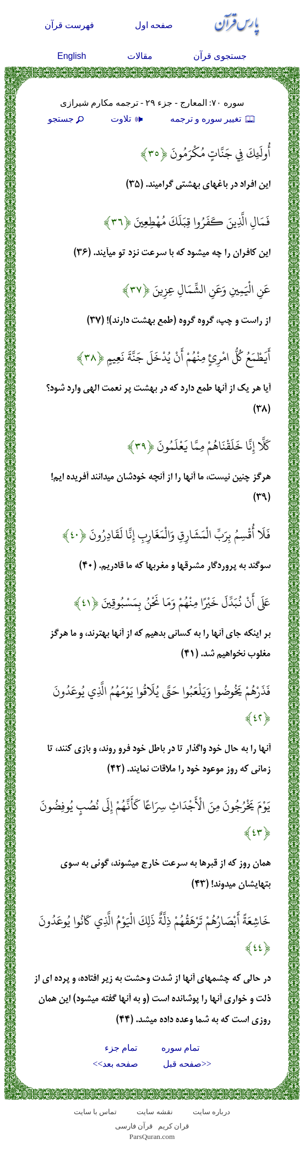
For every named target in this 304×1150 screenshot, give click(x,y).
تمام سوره (180, 1047)
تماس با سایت (95, 1112)
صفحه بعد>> (115, 1063)
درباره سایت (211, 1112)
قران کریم (173, 1126)
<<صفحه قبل (187, 1063)
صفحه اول (154, 25)
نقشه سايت (154, 1112)
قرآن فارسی (134, 1126)
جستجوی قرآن (220, 56)
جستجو (67, 118)
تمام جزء (121, 1047)
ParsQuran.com (152, 1136)
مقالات (140, 56)
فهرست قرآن (69, 25)
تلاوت (128, 118)
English (71, 56)
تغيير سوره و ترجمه (213, 118)
